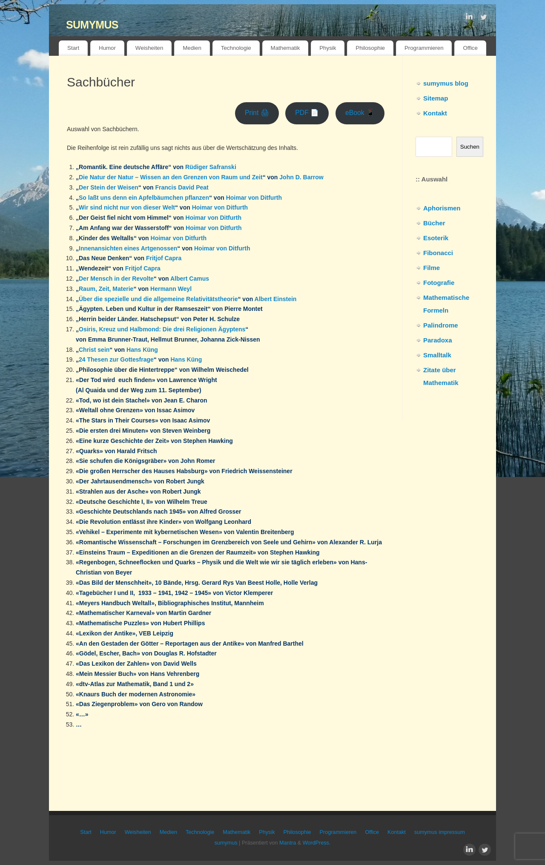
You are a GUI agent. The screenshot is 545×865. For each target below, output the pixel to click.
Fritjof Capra (163, 258)
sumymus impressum (439, 832)
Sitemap (435, 98)
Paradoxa (437, 340)
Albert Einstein (276, 299)
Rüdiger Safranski (210, 167)
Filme (431, 267)
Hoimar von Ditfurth (254, 197)
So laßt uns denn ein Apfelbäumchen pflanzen (144, 197)
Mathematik (285, 48)
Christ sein (94, 349)
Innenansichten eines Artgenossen (128, 248)
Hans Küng (142, 349)
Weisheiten (149, 48)
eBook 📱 (360, 112)
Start (73, 48)
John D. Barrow (301, 177)
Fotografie (438, 282)
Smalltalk (437, 355)
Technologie (236, 48)
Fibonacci (438, 252)
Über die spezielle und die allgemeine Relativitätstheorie (158, 299)
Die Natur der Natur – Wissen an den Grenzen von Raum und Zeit (171, 177)
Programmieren (424, 48)
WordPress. (317, 843)
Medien (192, 48)
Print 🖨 (257, 112)
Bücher (434, 223)
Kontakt (435, 113)
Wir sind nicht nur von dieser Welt (127, 207)
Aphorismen (442, 208)
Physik (327, 48)
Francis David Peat (181, 187)
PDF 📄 (307, 112)
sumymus (92, 23)
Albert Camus (189, 278)
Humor (107, 48)
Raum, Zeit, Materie (106, 288)
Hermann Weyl (171, 288)
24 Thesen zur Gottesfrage (116, 359)
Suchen (469, 147)
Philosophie (370, 48)
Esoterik (435, 237)
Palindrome (440, 325)
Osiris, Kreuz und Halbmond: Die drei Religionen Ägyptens (162, 329)
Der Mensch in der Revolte (116, 278)
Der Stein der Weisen (108, 187)
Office (470, 48)
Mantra (287, 843)
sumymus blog (445, 83)
